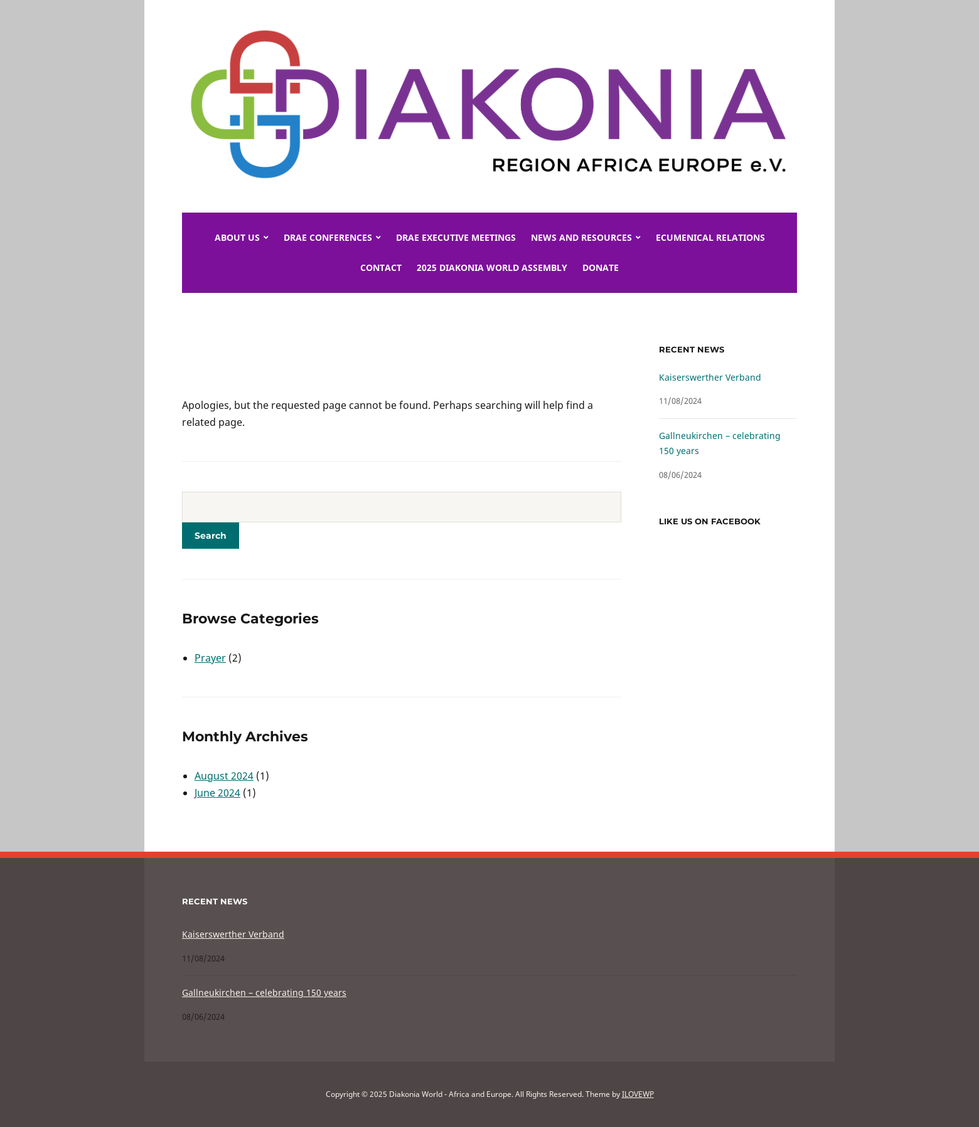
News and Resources (581, 237)
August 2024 (224, 776)
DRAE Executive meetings (456, 237)
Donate (600, 267)
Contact (381, 267)
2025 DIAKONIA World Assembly (492, 267)
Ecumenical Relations (710, 237)
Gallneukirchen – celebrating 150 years (264, 992)
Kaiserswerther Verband (710, 377)
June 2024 (217, 793)
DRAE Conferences (328, 237)
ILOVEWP (638, 1094)
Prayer (210, 658)
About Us (237, 237)
